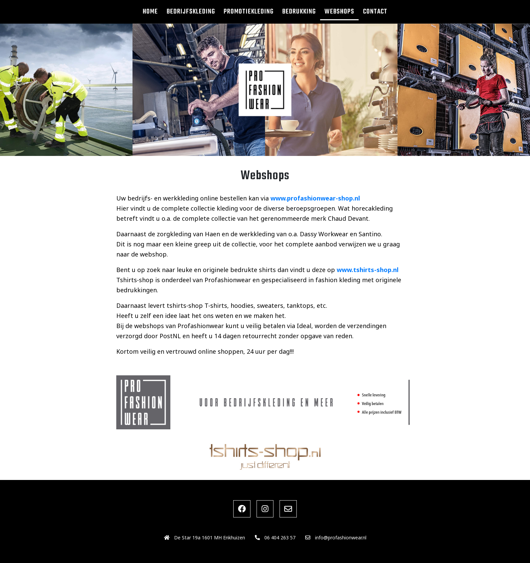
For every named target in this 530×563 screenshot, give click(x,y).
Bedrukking (299, 11)
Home (150, 11)
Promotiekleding (248, 11)
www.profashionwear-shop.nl (315, 198)
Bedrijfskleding (191, 11)
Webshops (339, 11)
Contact (375, 11)
